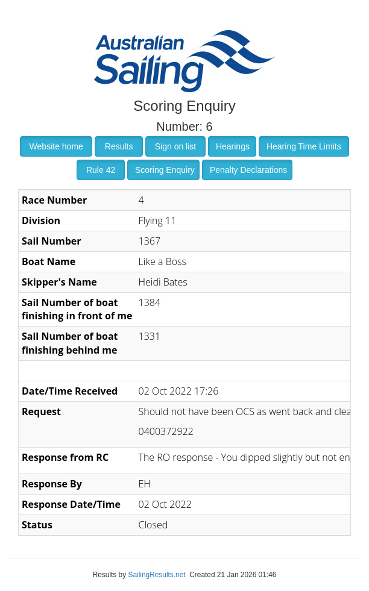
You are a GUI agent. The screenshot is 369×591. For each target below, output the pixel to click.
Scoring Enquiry (165, 170)
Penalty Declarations (248, 170)
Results (119, 146)
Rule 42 (100, 170)
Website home (56, 146)
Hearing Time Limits (303, 146)
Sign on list (175, 146)
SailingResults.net (156, 575)
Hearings (233, 146)
